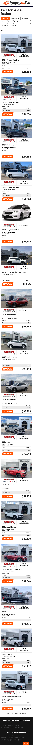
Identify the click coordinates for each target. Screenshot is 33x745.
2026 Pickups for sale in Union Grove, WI (11, 725)
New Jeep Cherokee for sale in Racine (11, 739)
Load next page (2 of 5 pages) (16, 713)
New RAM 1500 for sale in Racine (9, 736)
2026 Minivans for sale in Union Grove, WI (12, 727)
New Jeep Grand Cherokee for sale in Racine (12, 737)
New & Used (15, 18)
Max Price (17, 22)
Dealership (5, 25)
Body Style (25, 18)
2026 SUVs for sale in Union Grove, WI (11, 724)
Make (4, 22)
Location (27, 22)
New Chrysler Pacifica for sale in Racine (11, 741)
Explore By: (5, 18)
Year (10, 22)
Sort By (14, 25)
